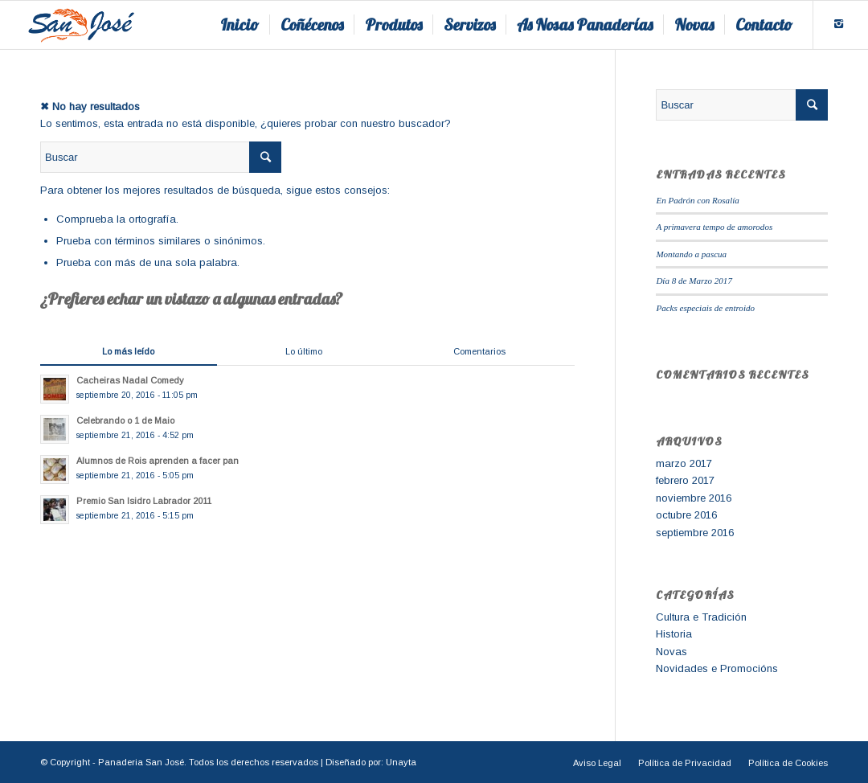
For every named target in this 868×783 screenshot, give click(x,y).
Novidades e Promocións (717, 668)
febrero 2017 (685, 480)
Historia (674, 634)
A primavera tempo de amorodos (714, 227)
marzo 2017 (684, 463)
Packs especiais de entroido (705, 308)
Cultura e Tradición (701, 617)
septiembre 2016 (695, 533)
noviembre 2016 (693, 498)
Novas (671, 652)
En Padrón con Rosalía (697, 200)
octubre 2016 (686, 515)
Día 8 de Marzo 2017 (694, 280)
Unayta (401, 762)
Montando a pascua (691, 254)
